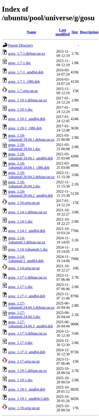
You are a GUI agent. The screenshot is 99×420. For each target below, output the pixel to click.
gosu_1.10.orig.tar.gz (24, 203)
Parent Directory (20, 45)
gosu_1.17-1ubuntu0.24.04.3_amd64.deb (30, 324)
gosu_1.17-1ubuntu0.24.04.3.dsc (24, 315)
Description (89, 32)
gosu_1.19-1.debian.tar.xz (27, 371)
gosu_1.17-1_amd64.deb (26, 296)
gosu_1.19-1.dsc (20, 380)
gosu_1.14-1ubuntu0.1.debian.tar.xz (26, 240)
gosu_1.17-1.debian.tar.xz (27, 277)
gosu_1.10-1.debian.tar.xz (27, 100)
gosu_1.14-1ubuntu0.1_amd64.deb (26, 259)
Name (31, 32)
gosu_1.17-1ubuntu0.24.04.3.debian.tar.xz (31, 305)
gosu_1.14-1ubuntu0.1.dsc (28, 249)
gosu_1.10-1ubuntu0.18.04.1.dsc (24, 147)
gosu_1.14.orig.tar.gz (24, 268)
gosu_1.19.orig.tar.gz (24, 408)
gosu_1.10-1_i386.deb (25, 128)
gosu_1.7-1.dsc (19, 63)
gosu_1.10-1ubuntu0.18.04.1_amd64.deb (30, 156)
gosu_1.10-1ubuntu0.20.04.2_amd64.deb (30, 193)
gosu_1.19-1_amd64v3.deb (28, 399)
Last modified (62, 32)
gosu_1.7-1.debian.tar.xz (26, 54)
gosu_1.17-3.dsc (20, 343)
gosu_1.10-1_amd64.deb (26, 119)
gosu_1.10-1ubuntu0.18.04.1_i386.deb (28, 165)
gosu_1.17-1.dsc (20, 287)
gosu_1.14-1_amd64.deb (26, 231)
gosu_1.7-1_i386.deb (24, 81)
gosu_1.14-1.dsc (20, 221)
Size (75, 32)
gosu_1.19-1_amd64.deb (26, 389)
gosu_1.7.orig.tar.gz (23, 91)
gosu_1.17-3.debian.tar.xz (27, 333)
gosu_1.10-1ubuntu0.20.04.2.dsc (24, 184)
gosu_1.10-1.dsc (20, 109)
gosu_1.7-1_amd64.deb (25, 72)
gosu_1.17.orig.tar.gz (24, 361)
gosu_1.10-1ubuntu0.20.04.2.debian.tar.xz (31, 175)
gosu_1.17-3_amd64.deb (26, 352)
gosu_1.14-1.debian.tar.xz (27, 212)
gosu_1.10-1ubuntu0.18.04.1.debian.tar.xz (31, 137)
